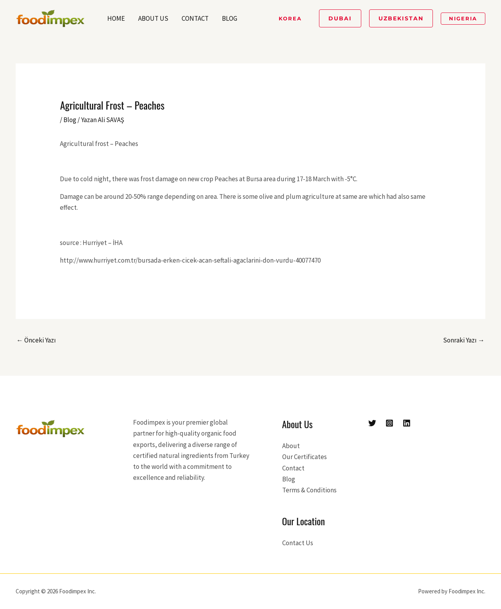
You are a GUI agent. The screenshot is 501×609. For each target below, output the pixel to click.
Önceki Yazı (36, 340)
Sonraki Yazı (464, 340)
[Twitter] (372, 423)
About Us (153, 18)
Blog (229, 18)
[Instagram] (389, 423)
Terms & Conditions (309, 490)
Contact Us (297, 543)
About (291, 445)
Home (116, 18)
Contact (195, 18)
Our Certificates (304, 456)
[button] (290, 19)
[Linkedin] (407, 423)
